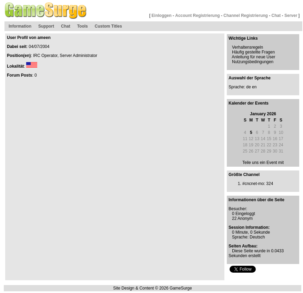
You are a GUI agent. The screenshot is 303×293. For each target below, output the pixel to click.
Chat (276, 15)
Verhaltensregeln (247, 47)
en (254, 87)
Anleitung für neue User (253, 57)
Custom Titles (108, 26)
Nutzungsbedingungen (252, 61)
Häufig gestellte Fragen (253, 52)
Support (46, 26)
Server (290, 15)
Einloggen (162, 15)
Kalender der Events (249, 103)
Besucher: (238, 208)
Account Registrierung (197, 15)
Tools (82, 26)
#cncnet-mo (253, 183)
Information (20, 26)
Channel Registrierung (245, 15)
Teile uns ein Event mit (263, 162)
